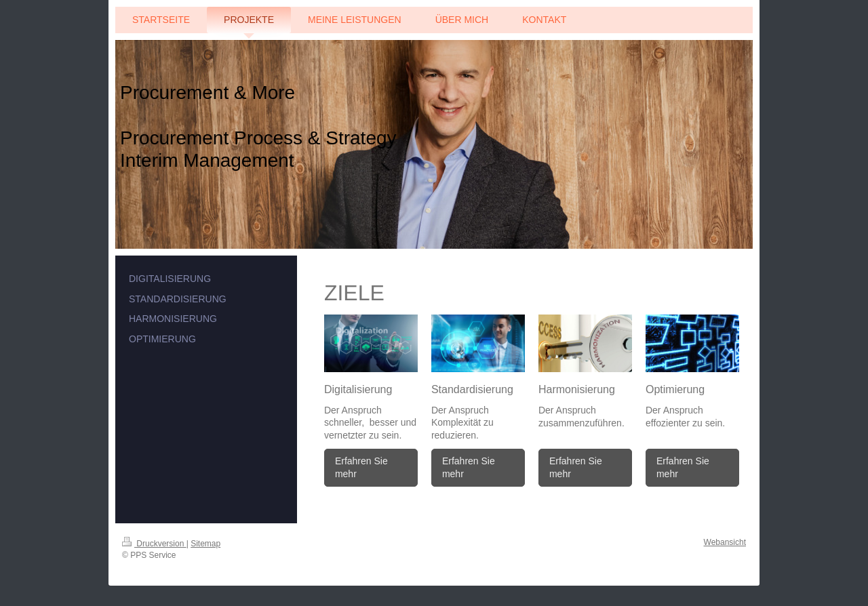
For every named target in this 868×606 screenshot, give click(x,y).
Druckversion (154, 543)
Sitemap (205, 543)
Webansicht (725, 542)
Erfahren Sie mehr (361, 467)
